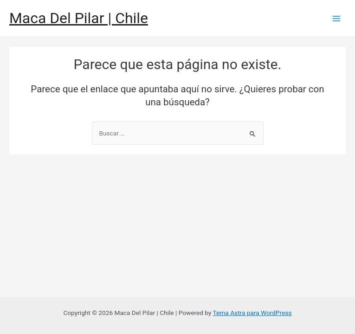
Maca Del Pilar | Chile (78, 18)
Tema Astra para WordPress (252, 312)
